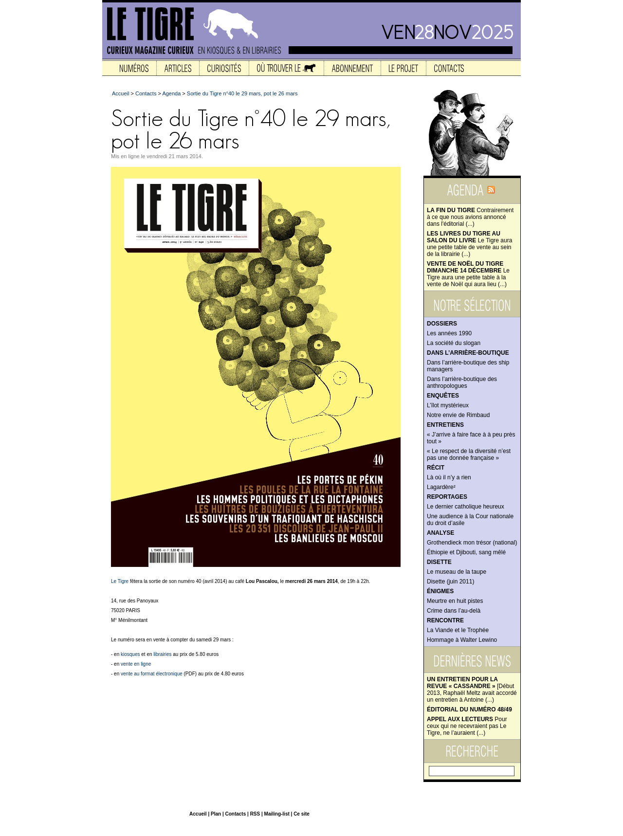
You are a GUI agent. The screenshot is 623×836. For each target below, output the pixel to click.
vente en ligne (136, 664)
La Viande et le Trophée (458, 630)
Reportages (447, 496)
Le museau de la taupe (456, 571)
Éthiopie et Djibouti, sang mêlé (466, 552)
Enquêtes (443, 395)
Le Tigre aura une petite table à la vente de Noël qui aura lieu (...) (468, 274)
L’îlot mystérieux (448, 405)
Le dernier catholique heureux (465, 506)
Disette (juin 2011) (450, 581)
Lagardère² (441, 487)
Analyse (440, 532)
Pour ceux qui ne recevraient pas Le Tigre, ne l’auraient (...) (467, 726)
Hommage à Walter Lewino (462, 639)
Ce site (301, 814)
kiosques (130, 654)
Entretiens (445, 424)
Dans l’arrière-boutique (468, 352)
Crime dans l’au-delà (453, 610)
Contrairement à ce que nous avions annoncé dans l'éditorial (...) (470, 217)
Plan (216, 814)
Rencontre (445, 620)
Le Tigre (119, 581)
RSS (255, 814)
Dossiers (442, 323)
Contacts (145, 93)
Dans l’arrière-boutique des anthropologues (462, 382)
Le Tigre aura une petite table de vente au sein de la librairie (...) (469, 243)
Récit (435, 467)
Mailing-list (277, 814)
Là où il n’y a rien (449, 477)
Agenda (171, 93)
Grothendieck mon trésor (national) (472, 542)
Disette (439, 562)
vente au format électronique (152, 673)
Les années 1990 (449, 333)
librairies (162, 654)
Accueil (120, 93)
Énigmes (440, 591)
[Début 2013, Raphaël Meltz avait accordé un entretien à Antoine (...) (472, 689)
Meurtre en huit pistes (455, 601)
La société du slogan (453, 343)
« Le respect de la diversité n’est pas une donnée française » (469, 454)
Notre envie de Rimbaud (458, 415)
